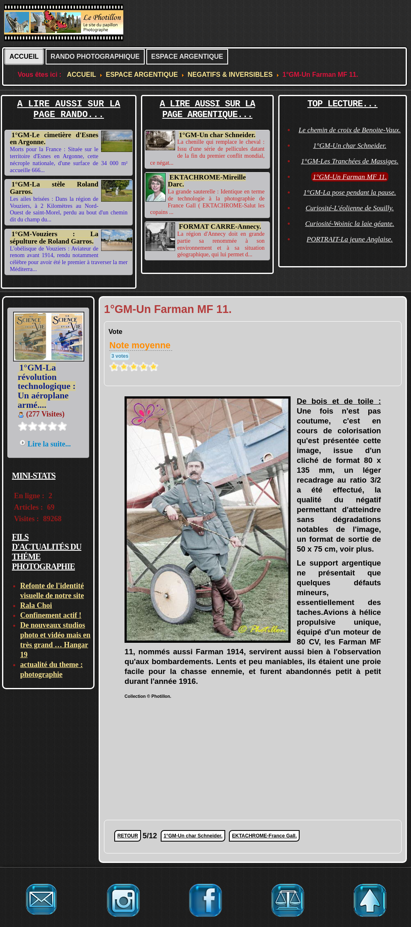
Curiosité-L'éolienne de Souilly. (349, 208)
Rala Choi (36, 605)
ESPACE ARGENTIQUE (187, 56)
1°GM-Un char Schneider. (217, 135)
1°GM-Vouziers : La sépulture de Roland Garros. (54, 237)
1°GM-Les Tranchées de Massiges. (349, 161)
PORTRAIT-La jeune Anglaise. (350, 239)
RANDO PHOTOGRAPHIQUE (95, 56)
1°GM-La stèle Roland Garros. (54, 188)
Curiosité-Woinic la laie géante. (350, 224)
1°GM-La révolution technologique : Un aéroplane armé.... (47, 386)
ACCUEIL (24, 56)
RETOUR (127, 836)
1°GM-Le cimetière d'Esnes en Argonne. (54, 138)
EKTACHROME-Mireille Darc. (207, 181)
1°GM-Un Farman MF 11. (350, 177)
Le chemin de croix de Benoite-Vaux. (350, 130)
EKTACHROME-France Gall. (264, 836)
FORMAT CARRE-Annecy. (220, 226)
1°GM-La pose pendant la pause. (349, 192)
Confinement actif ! (50, 615)
